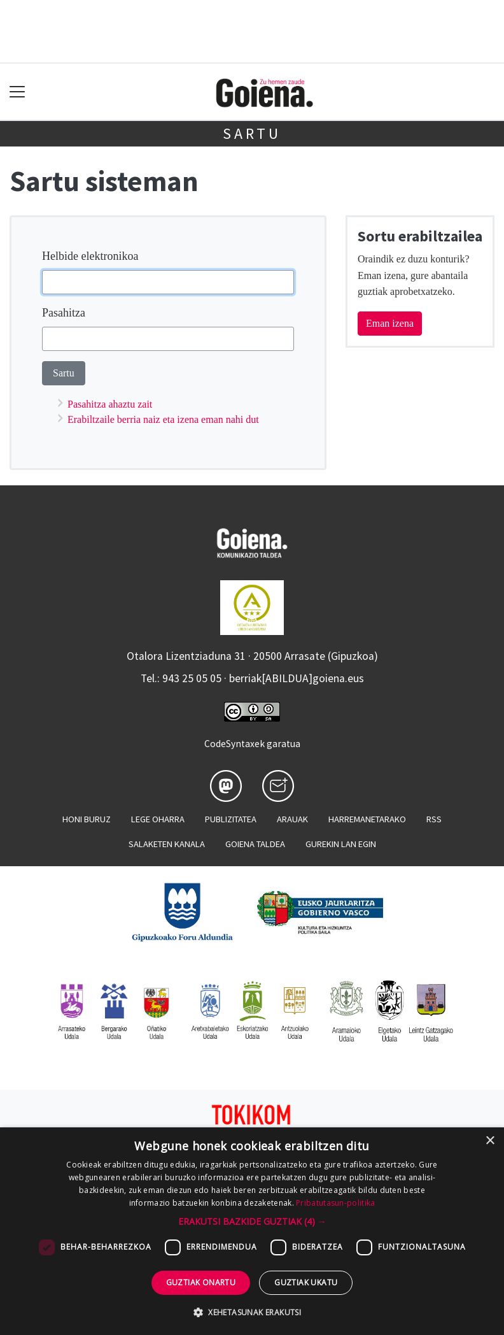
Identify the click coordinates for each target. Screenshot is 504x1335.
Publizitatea (230, 819)
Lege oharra (158, 819)
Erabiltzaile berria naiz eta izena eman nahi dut (163, 419)
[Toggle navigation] (17, 92)
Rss (434, 819)
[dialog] (252, 1231)
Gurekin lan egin (340, 844)
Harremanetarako (367, 819)
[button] (252, 1221)
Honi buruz (86, 819)
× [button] (489, 1141)
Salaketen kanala (167, 844)
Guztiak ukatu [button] (305, 1282)
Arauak (292, 819)
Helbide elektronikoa (90, 256)
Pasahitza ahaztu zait (109, 404)
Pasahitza (63, 312)
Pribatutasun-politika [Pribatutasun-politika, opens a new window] (335, 1202)
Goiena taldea (255, 844)
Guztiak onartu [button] (201, 1282)
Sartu (252, 133)
